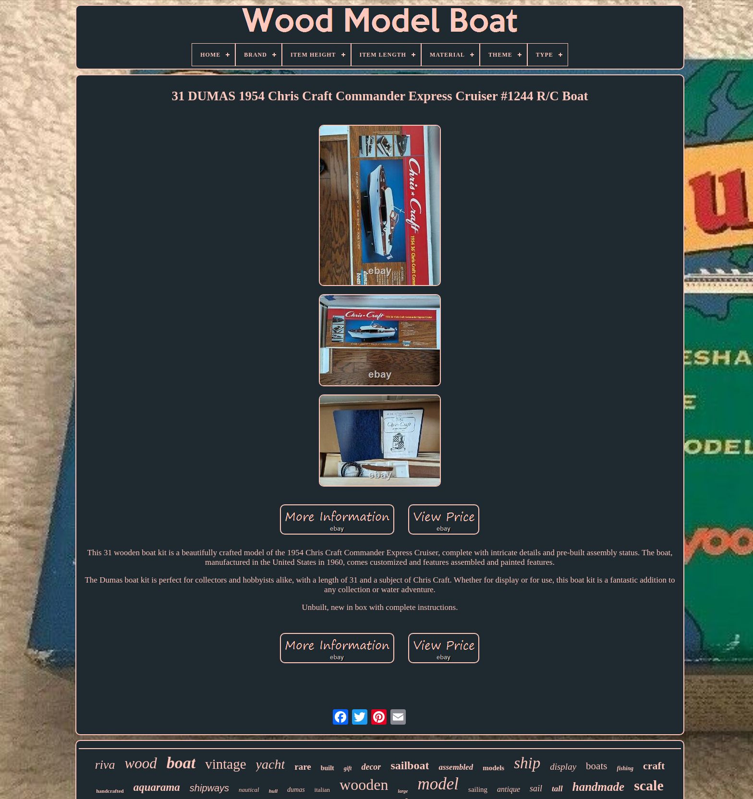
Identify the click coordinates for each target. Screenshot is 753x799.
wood (141, 763)
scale (649, 785)
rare (302, 767)
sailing (477, 789)
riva (105, 765)
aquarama (157, 787)
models (493, 768)
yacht (270, 764)
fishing (625, 768)
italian (322, 789)
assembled (455, 767)
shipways (209, 788)
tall (557, 788)
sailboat (409, 765)
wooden (364, 784)
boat (181, 763)
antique (508, 789)
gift (348, 768)
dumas (296, 789)
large (403, 791)
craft (654, 766)
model (438, 784)
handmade (598, 786)
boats (596, 766)
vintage (225, 764)
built (327, 768)
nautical (249, 789)
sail (536, 788)
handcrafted (109, 791)
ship (527, 763)
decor (371, 767)
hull (273, 791)
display (563, 767)
